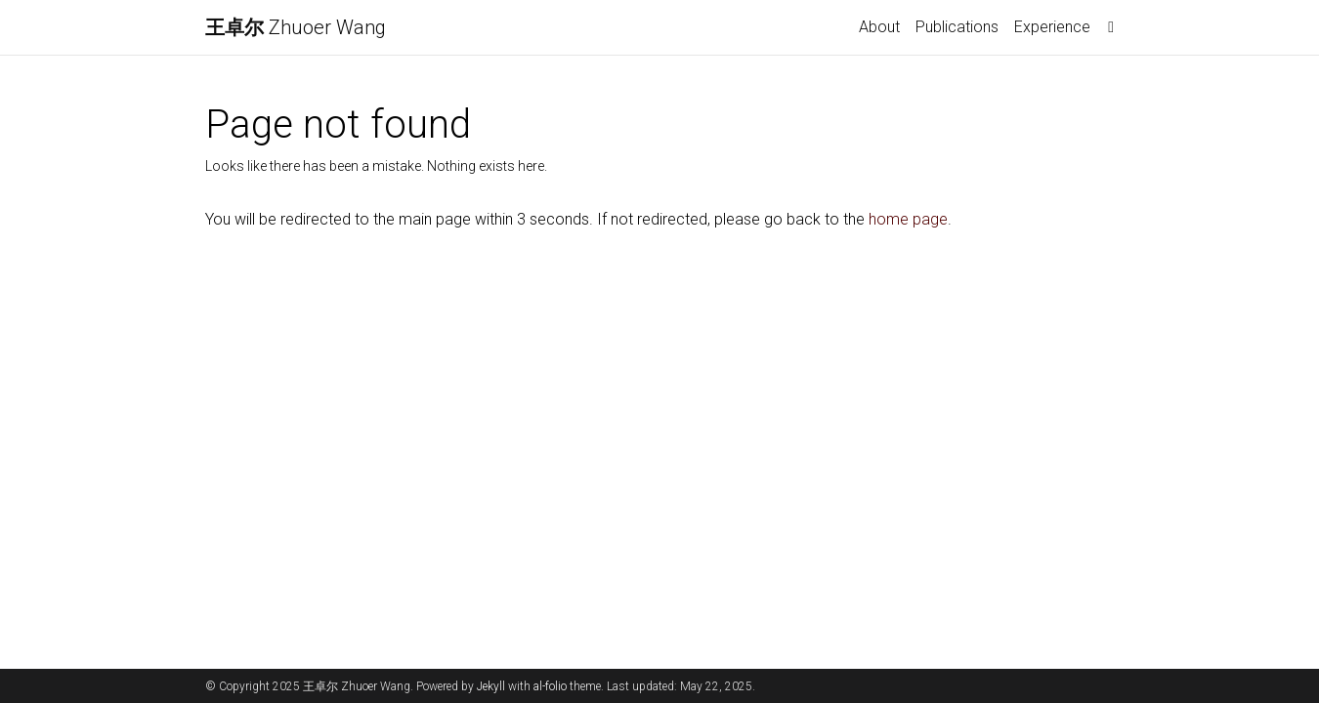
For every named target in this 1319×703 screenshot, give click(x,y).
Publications (957, 27)
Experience (1052, 27)
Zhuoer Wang (295, 27)
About (879, 27)
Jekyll (491, 686)
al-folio (550, 686)
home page (908, 219)
